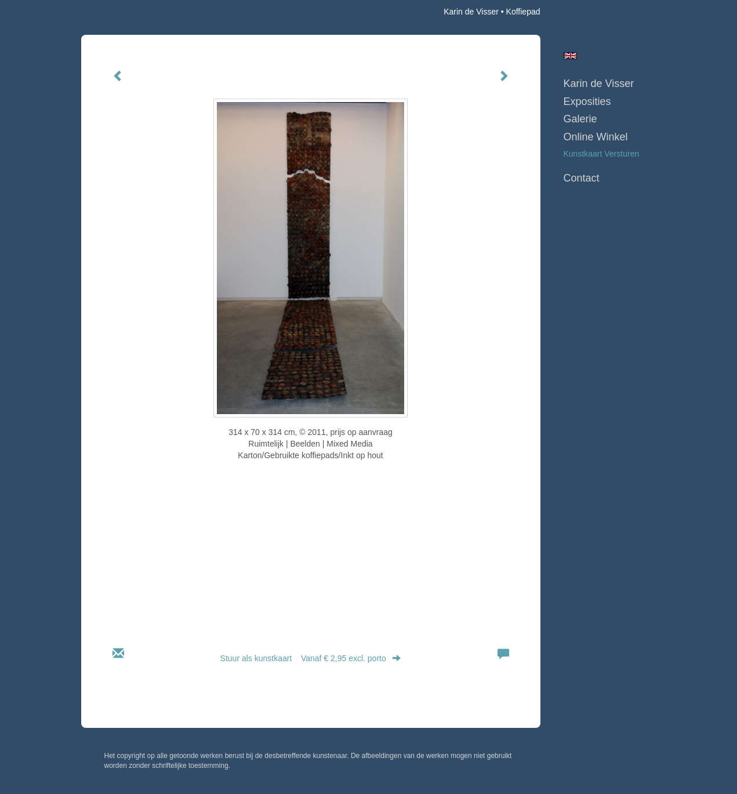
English (570, 55)
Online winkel (596, 137)
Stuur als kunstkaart (310, 658)
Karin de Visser (471, 11)
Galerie (580, 119)
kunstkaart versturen (602, 153)
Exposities (587, 101)
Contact (582, 178)
